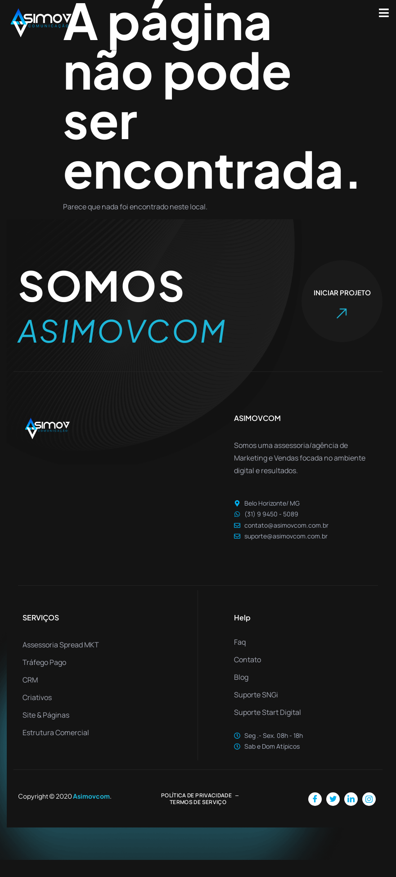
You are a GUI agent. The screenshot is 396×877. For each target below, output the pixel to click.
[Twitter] (333, 816)
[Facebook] (315, 816)
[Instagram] (369, 816)
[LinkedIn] (351, 816)
